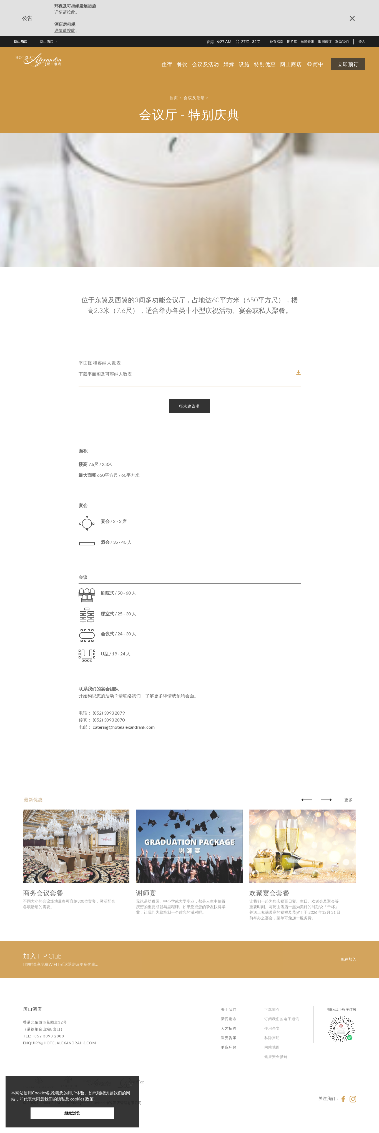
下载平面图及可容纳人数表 (105, 407)
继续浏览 (72, 1113)
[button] (49, 41)
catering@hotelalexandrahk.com (124, 727)
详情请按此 (64, 11)
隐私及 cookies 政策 (75, 1098)
